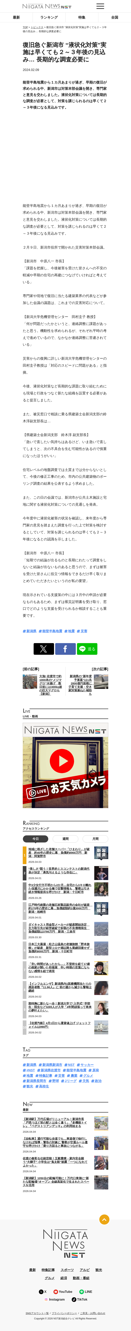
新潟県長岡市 (36, 1081)
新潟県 (31, 631)
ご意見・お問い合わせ (92, 1313)
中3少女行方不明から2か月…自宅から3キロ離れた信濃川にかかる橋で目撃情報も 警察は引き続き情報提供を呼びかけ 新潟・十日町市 (59, 889)
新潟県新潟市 (52, 1065)
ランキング (49, 17)
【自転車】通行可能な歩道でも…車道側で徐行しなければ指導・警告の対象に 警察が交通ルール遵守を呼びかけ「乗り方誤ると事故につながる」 (55, 1142)
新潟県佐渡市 (51, 1070)
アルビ (85, 1270)
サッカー (87, 1065)
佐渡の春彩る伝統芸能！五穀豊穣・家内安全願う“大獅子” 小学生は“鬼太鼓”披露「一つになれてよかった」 (55, 1162)
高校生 (44, 1086)
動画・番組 (81, 1278)
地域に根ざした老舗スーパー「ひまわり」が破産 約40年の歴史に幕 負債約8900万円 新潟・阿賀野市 (59, 853)
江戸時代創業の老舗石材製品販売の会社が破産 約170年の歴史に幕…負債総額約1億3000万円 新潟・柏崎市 (60, 908)
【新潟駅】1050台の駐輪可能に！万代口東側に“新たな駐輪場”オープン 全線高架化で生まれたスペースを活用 (56, 1182)
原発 (95, 1070)
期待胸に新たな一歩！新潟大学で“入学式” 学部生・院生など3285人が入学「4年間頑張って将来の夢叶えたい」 (60, 1007)
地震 (71, 631)
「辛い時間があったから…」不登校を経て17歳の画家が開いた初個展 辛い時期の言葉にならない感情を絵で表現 (59, 967)
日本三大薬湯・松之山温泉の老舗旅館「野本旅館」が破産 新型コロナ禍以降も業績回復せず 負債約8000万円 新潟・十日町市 (60, 948)
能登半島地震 (52, 631)
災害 (84, 631)
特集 (81, 17)
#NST (30, 1070)
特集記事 (45, 1076)
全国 (114, 17)
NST (71, 1065)
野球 (55, 1081)
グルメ (88, 1076)
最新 (16, 17)
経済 (63, 1278)
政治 (98, 1081)
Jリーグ (70, 1081)
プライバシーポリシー (64, 1313)
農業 (74, 1076)
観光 (29, 1086)
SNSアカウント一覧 (37, 1313)
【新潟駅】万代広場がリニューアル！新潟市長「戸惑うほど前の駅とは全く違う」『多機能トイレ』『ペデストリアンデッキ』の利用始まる (55, 1123)
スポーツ (67, 1270)
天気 (85, 1081)
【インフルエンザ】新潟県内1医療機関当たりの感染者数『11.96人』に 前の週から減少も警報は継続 (60, 987)
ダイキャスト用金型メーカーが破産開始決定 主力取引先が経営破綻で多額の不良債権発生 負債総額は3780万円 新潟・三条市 (59, 928)
